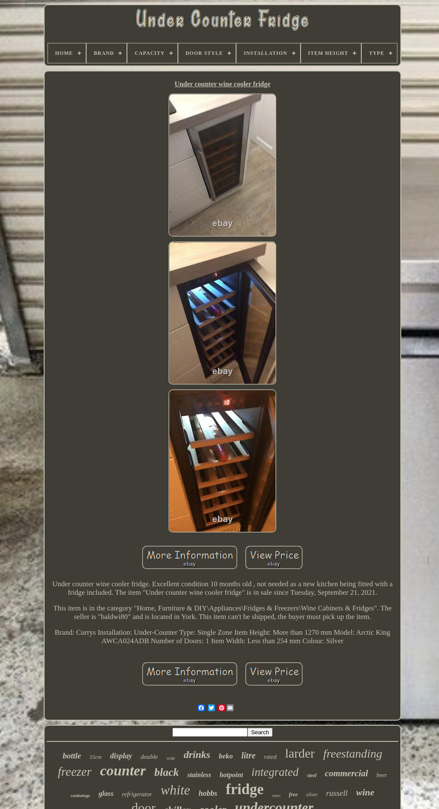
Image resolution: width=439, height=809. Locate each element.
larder (300, 753)
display (121, 756)
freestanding (352, 753)
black (166, 772)
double (149, 756)
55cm (95, 757)
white (175, 790)
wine (365, 792)
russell (337, 793)
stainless (199, 774)
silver (312, 795)
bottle (72, 755)
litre (249, 755)
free (293, 794)
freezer (74, 771)
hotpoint (231, 774)
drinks (197, 754)
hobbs (208, 793)
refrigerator (137, 794)
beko (226, 756)
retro (276, 795)
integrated (274, 772)
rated (270, 757)
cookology (80, 795)
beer (382, 775)
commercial (346, 773)
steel (311, 775)
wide (170, 758)
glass (105, 793)
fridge (245, 789)
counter (123, 770)
